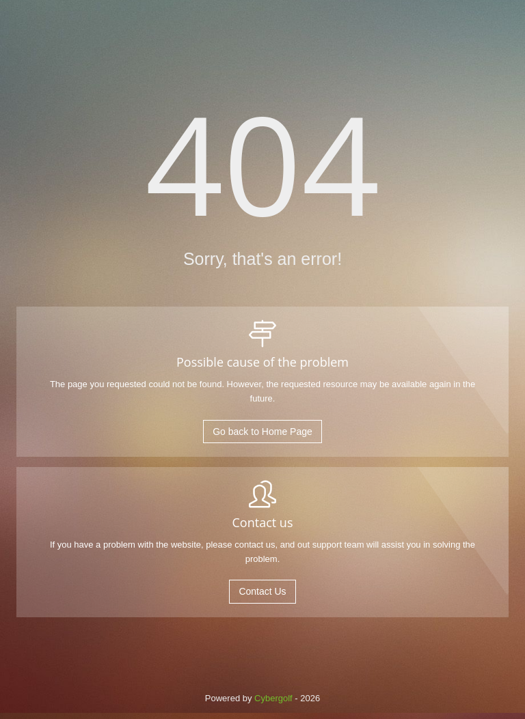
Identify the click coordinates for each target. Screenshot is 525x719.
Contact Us (262, 591)
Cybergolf (273, 698)
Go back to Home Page (262, 431)
